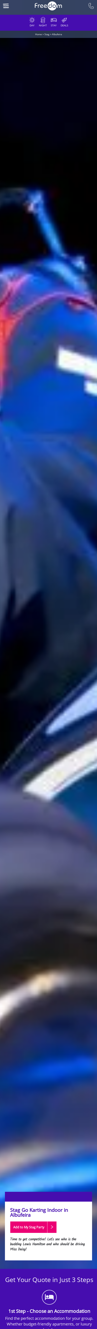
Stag (46, 34)
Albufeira (57, 34)
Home (38, 34)
